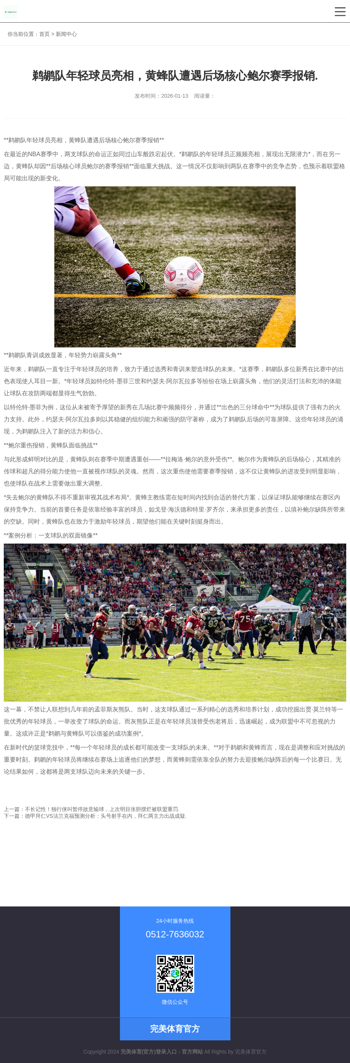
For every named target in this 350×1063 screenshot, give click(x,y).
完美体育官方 (251, 1052)
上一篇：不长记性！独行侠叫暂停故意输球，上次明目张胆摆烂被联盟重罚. (92, 809)
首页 (44, 34)
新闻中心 (66, 34)
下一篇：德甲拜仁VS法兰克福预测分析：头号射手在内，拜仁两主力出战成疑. (95, 816)
